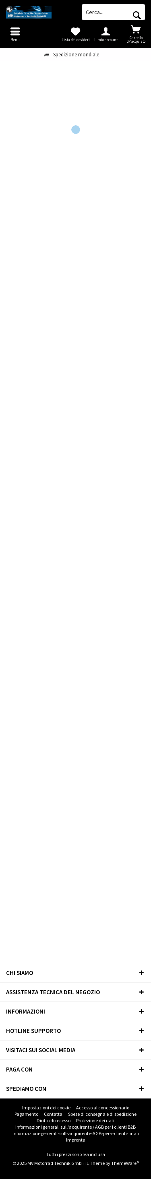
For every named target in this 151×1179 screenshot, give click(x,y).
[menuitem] (136, 34)
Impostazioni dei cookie (46, 1108)
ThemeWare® (125, 1163)
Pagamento (26, 1114)
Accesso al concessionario (102, 1108)
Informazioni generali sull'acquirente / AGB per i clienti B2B (75, 1127)
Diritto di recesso (53, 1120)
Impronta (75, 1140)
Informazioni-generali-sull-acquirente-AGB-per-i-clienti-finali (75, 1133)
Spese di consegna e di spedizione (102, 1114)
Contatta (53, 1114)
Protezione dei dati (95, 1120)
